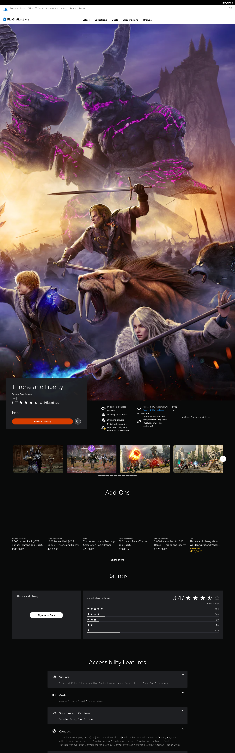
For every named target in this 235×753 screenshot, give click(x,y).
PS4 (29, 8)
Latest (86, 16)
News (63, 8)
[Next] (223, 456)
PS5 (22, 8)
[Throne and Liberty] (38, 456)
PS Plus (38, 8)
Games (13, 8)
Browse (147, 16)
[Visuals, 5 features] (117, 676)
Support (82, 8)
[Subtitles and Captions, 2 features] (117, 712)
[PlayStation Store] (17, 16)
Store (72, 8)
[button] (153, 407)
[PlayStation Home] (5, 8)
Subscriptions (130, 16)
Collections (100, 16)
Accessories (51, 8)
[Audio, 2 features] (117, 694)
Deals (115, 16)
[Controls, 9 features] (117, 734)
